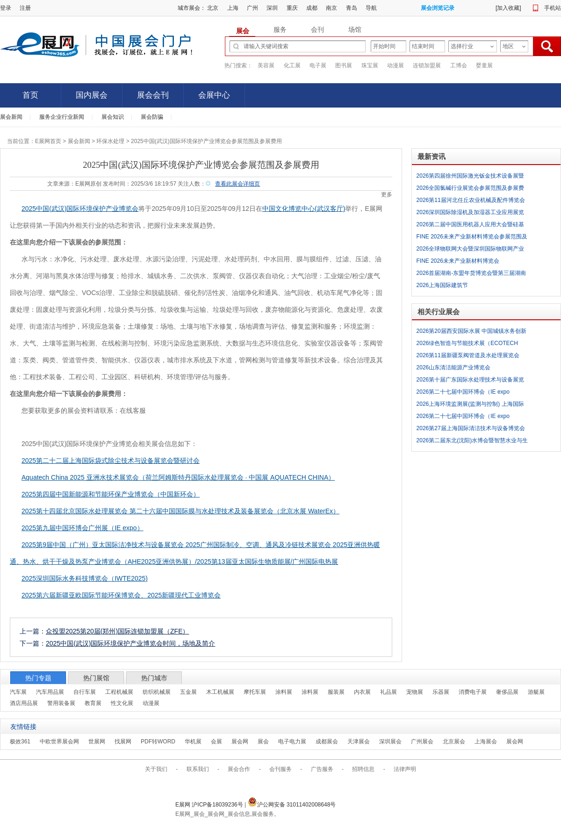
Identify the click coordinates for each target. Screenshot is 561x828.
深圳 (272, 8)
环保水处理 (110, 141)
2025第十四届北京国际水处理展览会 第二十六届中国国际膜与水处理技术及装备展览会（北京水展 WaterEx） (180, 511)
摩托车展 (255, 692)
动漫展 (395, 65)
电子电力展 (292, 741)
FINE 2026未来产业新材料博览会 (458, 261)
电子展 (317, 65)
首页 (30, 95)
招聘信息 (363, 769)
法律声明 (405, 769)
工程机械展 (119, 692)
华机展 (193, 741)
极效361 (20, 741)
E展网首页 (48, 141)
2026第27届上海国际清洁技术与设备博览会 (471, 428)
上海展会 (486, 741)
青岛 (351, 8)
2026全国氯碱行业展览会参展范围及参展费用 (471, 189)
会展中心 (214, 95)
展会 (263, 741)
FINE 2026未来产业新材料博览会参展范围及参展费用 (472, 238)
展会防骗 (152, 117)
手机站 (552, 8)
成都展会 (327, 741)
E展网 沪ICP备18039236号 (210, 804)
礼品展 (388, 692)
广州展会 (422, 741)
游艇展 (536, 692)
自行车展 (84, 692)
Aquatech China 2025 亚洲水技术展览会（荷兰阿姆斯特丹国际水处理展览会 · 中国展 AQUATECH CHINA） (178, 477)
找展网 (123, 741)
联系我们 (198, 769)
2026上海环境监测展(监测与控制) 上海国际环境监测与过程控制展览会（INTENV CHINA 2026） (473, 405)
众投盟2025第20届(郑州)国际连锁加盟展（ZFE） (117, 631)
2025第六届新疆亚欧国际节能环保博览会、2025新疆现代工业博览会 (121, 595)
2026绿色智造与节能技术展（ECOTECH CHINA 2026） (467, 344)
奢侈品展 (507, 692)
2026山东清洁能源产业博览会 (454, 367)
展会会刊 (153, 95)
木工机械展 (220, 692)
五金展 (188, 692)
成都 (311, 8)
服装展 (336, 692)
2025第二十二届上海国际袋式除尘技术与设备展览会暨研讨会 (111, 460)
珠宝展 (369, 65)
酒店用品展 (24, 703)
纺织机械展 (157, 692)
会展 (216, 741)
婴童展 (484, 65)
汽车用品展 (50, 692)
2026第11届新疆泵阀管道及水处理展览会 (468, 355)
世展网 (96, 741)
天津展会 (358, 741)
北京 (212, 8)
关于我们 (156, 769)
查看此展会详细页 (237, 183)
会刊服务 (280, 769)
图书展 (343, 65)
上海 (232, 8)
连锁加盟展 (427, 65)
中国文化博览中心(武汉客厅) (303, 208)
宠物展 (414, 692)
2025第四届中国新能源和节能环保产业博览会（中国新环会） (111, 494)
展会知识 (112, 117)
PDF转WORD (158, 741)
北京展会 (454, 741)
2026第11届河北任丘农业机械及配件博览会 (471, 200)
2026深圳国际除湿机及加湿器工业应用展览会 (471, 213)
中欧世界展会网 (59, 741)
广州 (252, 8)
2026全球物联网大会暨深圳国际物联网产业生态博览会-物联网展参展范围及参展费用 (471, 250)
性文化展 (122, 703)
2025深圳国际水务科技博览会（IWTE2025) (85, 578)
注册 (25, 8)
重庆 (292, 8)
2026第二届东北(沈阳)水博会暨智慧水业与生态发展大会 (472, 441)
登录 (5, 8)
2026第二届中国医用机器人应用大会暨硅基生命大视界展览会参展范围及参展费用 (471, 225)
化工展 (292, 65)
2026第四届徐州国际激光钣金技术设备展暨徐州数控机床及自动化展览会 (471, 177)
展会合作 (239, 769)
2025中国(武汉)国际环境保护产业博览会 (80, 208)
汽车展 (18, 692)
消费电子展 (473, 692)
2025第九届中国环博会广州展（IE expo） (83, 528)
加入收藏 (508, 8)
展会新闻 (11, 117)
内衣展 (362, 692)
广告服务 (322, 769)
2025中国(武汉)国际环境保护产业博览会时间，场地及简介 (130, 643)
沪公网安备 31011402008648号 (292, 804)
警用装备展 (61, 703)
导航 (371, 8)
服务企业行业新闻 (61, 117)
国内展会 (92, 95)
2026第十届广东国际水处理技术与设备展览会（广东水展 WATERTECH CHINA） (471, 381)
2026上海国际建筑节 (442, 285)
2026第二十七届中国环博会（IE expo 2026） (463, 393)
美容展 (266, 65)
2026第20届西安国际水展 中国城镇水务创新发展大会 (471, 332)
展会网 (239, 741)
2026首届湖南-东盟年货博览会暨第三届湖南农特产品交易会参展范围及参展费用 (471, 274)
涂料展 (283, 692)
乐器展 (440, 692)
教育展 (93, 703)
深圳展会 (390, 741)
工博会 (458, 65)
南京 (331, 8)
